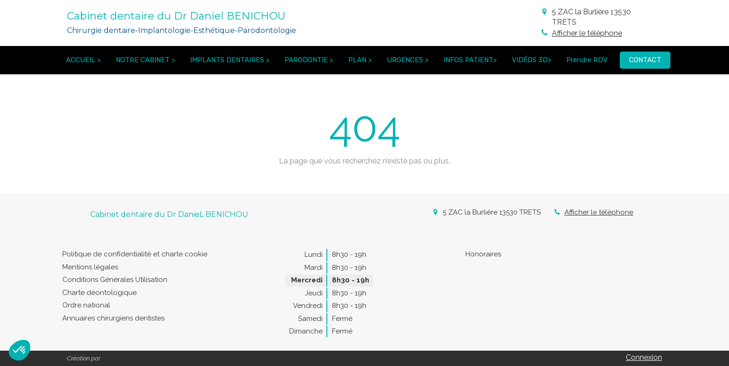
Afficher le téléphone (587, 33)
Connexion (644, 357)
